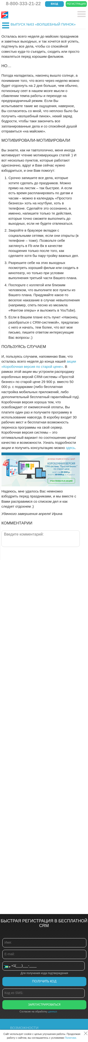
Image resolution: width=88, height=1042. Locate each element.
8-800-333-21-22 (23, 3)
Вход (54, 3)
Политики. (71, 1037)
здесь (70, 448)
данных (52, 1011)
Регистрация (76, 3)
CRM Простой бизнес (35, 15)
